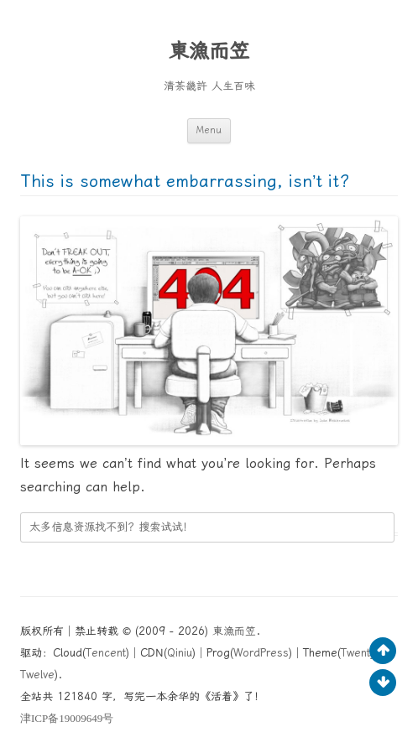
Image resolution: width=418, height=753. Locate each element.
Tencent (106, 653)
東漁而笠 (209, 51)
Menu (209, 130)
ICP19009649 (66, 718)
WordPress (261, 653)
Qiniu (179, 653)
